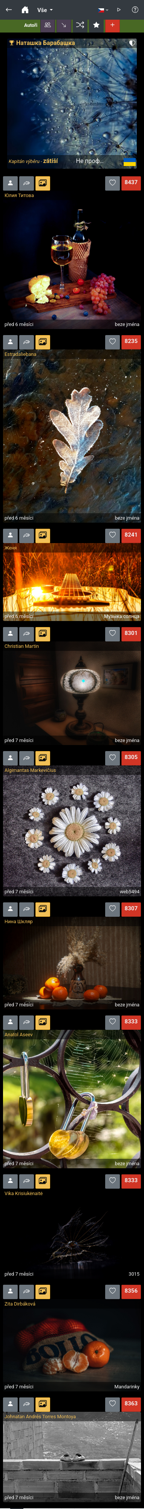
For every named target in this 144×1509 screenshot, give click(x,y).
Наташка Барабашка (45, 43)
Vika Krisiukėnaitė (24, 1193)
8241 (131, 534)
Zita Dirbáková (20, 1304)
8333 (131, 1021)
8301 (131, 633)
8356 (131, 1290)
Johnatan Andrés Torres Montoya (40, 1416)
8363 (131, 1403)
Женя (11, 548)
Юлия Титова (19, 195)
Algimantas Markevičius (30, 770)
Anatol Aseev (19, 1034)
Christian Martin (22, 646)
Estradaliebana (20, 354)
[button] (47, 25)
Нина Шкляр (19, 921)
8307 (131, 908)
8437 (131, 182)
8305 (131, 757)
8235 (131, 341)
